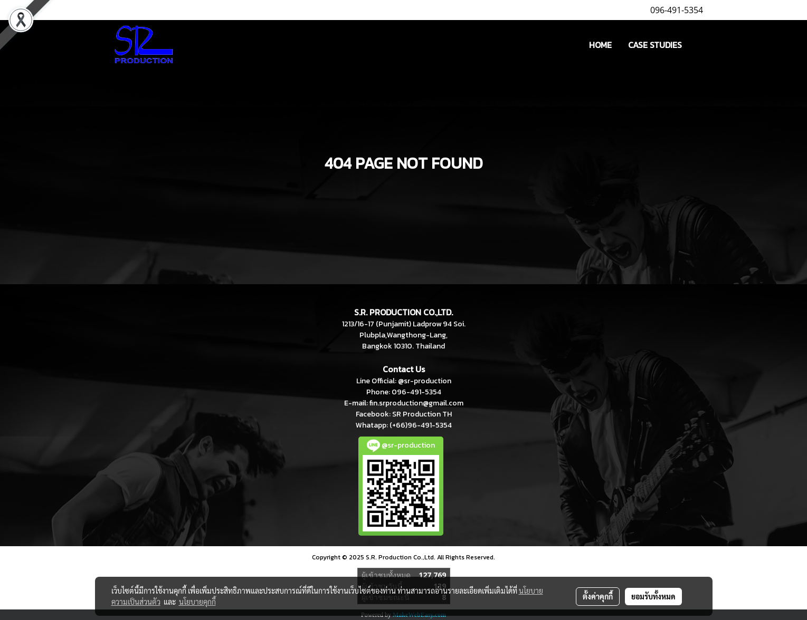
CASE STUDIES (655, 44)
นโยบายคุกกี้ (197, 601)
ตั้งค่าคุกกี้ (598, 596)
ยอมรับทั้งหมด (653, 596)
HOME (600, 44)
